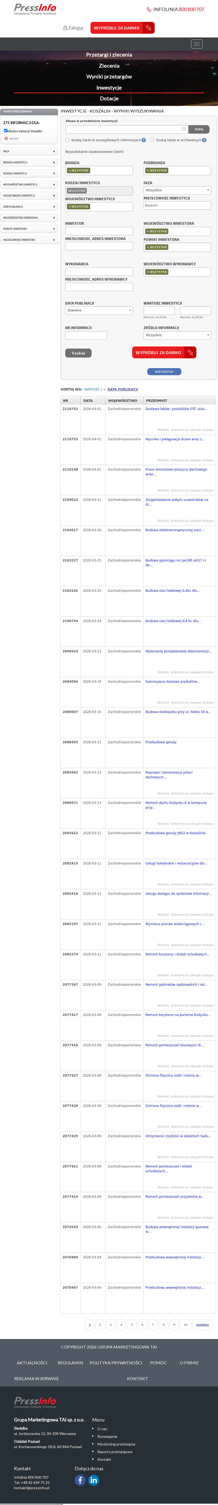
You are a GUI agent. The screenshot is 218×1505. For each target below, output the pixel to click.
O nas (102, 1428)
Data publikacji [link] (13, 206)
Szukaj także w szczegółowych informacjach (103, 140)
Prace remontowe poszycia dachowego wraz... (176, 472)
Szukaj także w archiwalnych (175, 140)
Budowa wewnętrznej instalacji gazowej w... (177, 1229)
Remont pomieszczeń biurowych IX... (175, 1045)
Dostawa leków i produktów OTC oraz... (176, 409)
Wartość (92, 389)
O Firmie (189, 1362)
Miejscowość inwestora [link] (19, 239)
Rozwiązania (107, 1436)
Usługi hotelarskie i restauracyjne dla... (176, 863)
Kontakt (137, 1378)
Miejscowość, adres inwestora (95, 239)
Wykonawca (76, 264)
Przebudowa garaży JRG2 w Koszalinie (176, 833)
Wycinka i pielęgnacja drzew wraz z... (175, 439)
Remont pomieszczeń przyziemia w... (175, 1197)
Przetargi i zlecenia (109, 54)
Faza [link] (6, 151)
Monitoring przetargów (116, 1444)
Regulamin (70, 1362)
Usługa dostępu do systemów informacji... (179, 894)
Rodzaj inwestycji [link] (15, 173)
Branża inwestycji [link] (15, 162)
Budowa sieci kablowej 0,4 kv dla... (173, 621)
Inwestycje (109, 87)
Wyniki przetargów (109, 76)
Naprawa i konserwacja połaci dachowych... (169, 775)
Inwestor (74, 224)
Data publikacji (79, 303)
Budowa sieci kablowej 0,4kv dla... (173, 591)
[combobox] (99, 170)
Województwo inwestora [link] (20, 217)
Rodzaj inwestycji (82, 183)
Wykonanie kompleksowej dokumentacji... (179, 651)
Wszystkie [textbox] (154, 190)
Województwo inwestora (169, 224)
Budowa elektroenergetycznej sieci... (175, 530)
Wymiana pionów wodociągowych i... (175, 924)
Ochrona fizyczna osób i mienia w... (173, 1075)
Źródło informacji (161, 328)
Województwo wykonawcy (170, 264)
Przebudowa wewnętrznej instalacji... (175, 1257)
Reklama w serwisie (36, 1378)
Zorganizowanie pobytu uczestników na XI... (177, 502)
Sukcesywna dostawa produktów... (173, 681)
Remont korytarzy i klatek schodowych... (178, 954)
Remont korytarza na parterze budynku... (178, 1015)
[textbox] (93, 170)
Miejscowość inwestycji (167, 198)
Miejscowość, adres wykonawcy (96, 279)
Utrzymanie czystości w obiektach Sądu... (178, 1136)
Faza (148, 183)
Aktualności (32, 1362)
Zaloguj (73, 28)
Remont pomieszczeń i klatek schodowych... (169, 1169)
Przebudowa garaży (161, 742)
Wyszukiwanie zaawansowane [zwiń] (94, 152)
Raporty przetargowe (114, 1451)
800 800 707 (191, 9)
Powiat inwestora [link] (15, 228)
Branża (72, 163)
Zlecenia (109, 65)
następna (202, 1325)
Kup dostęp (164, 371)
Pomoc (158, 1362)
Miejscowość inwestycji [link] (19, 195)
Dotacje (109, 98)
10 (185, 1325)
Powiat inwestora (161, 240)
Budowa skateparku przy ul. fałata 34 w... (178, 712)
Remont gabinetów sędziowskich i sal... (177, 984)
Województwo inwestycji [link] (20, 184)
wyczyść (14, 138)
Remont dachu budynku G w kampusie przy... (176, 805)
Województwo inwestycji (90, 199)
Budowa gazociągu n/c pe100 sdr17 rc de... (176, 563)
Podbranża (154, 163)
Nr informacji (78, 328)
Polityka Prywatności (116, 1362)
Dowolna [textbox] (74, 310)
